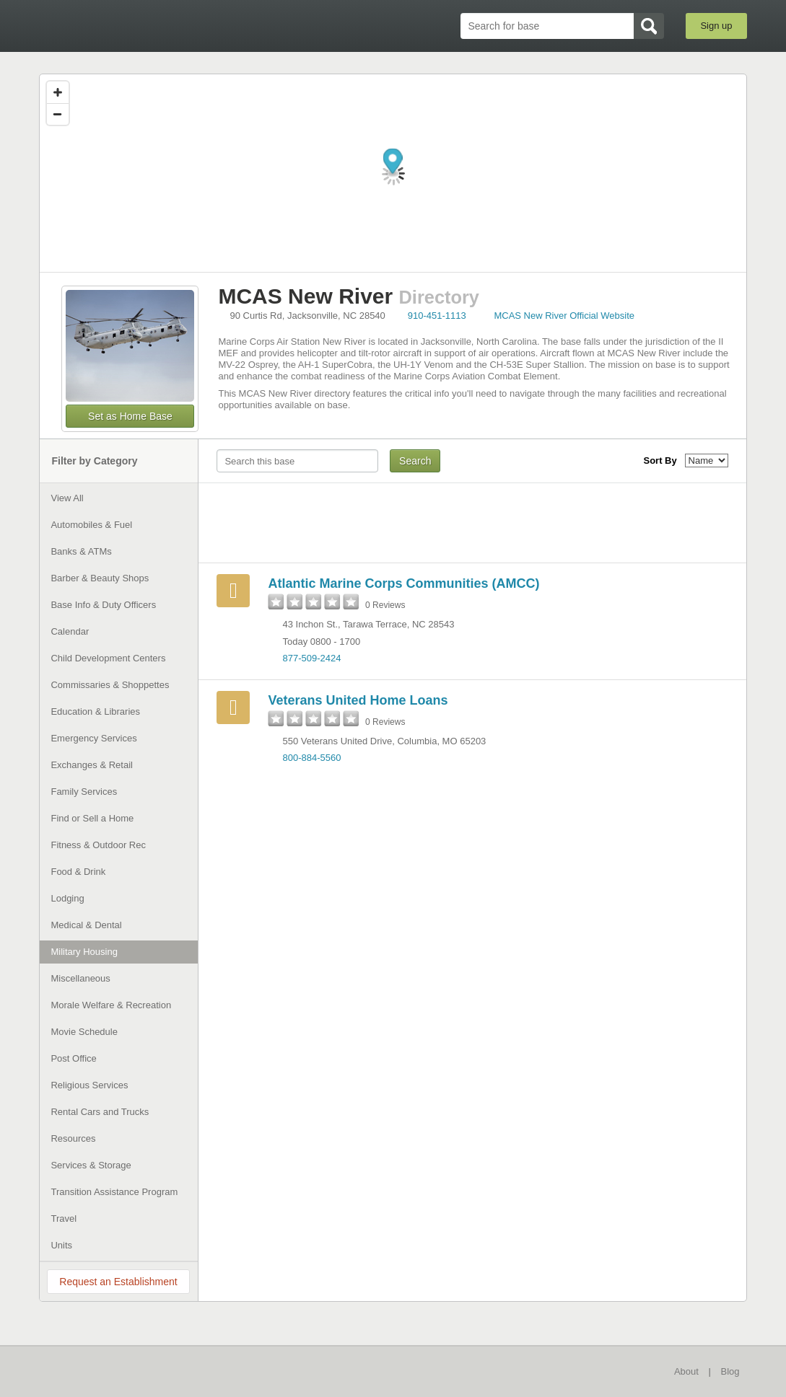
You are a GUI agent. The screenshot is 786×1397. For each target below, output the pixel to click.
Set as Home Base (130, 416)
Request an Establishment (118, 1281)
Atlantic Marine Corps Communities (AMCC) (403, 583)
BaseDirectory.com (144, 25)
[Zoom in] (58, 92)
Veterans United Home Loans (357, 700)
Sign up (716, 25)
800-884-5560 (311, 757)
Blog (730, 1371)
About (686, 1371)
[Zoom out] (58, 114)
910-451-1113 (437, 315)
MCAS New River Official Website (564, 315)
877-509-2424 (311, 658)
